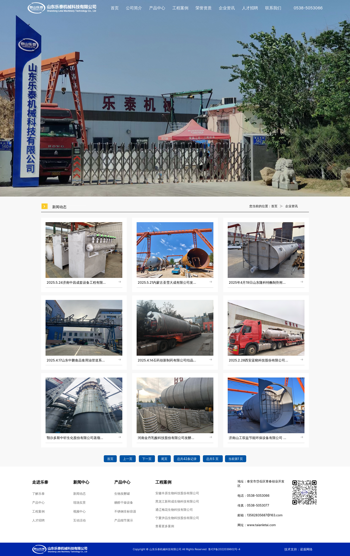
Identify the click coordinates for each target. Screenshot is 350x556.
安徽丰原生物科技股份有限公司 (177, 493)
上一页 (127, 459)
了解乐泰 (38, 493)
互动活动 (79, 520)
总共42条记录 (187, 459)
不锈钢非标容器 (125, 511)
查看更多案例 (164, 526)
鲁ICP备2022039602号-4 (224, 549)
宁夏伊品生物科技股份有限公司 (177, 518)
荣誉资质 (204, 8)
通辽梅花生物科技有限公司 (174, 509)
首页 (115, 8)
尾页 (164, 459)
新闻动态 (79, 493)
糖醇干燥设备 (123, 502)
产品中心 (157, 8)
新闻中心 (81, 482)
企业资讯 (227, 8)
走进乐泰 (40, 482)
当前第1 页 (235, 459)
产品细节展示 (123, 520)
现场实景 (79, 502)
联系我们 (273, 8)
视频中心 (79, 511)
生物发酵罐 (122, 493)
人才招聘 (250, 8)
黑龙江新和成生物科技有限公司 (177, 501)
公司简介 (134, 8)
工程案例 (180, 8)
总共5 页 (212, 459)
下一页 (147, 459)
